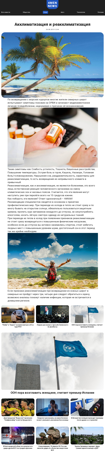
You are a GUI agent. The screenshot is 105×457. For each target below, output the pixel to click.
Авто (62, 12)
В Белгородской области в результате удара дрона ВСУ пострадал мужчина (18, 447)
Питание (101, 12)
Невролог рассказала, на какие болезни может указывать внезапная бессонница (52, 419)
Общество (26, 12)
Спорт (45, 12)
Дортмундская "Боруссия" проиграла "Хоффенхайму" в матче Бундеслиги (18, 419)
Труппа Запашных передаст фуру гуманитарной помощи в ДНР (87, 447)
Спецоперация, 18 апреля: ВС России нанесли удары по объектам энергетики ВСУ (52, 448)
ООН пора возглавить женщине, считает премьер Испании (87, 326)
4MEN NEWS (52, 4)
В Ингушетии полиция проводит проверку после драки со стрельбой (87, 419)
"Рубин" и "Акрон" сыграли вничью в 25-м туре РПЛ (18, 326)
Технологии (81, 12)
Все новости (5, 12)
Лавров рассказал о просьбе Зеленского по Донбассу (52, 326)
